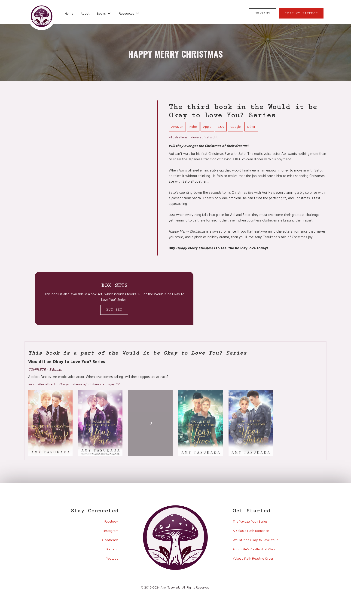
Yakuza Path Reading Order (253, 558)
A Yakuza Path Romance (251, 531)
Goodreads (110, 540)
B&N (221, 126)
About (85, 13)
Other (251, 126)
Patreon (112, 549)
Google (235, 126)
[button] (104, 13)
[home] (41, 16)
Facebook (111, 521)
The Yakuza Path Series (250, 521)
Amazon (177, 126)
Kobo (193, 126)
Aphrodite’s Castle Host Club (254, 549)
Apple (207, 126)
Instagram (111, 531)
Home (69, 13)
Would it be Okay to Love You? (255, 540)
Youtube (112, 558)
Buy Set (114, 310)
